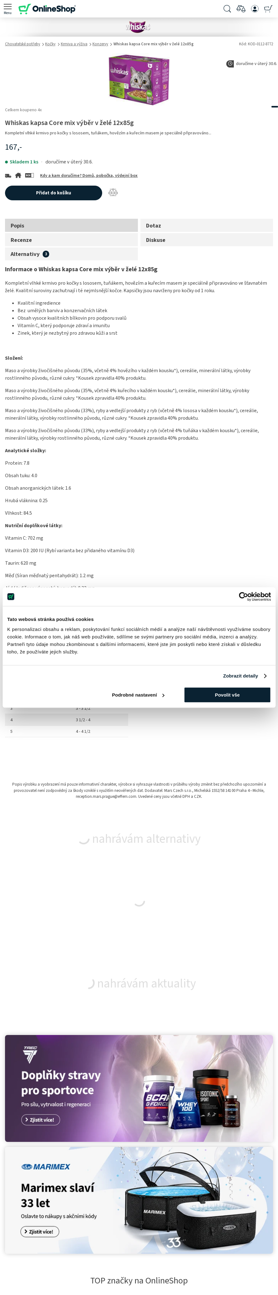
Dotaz (153, 226)
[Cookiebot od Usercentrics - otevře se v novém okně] (243, 596)
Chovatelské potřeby (22, 44)
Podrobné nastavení (138, 695)
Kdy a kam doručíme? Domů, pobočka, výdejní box (89, 175)
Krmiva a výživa (74, 44)
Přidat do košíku (53, 193)
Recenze (21, 240)
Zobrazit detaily (240, 675)
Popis (17, 226)
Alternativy (25, 254)
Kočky (50, 44)
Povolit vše (227, 695)
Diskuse (155, 240)
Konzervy (100, 44)
